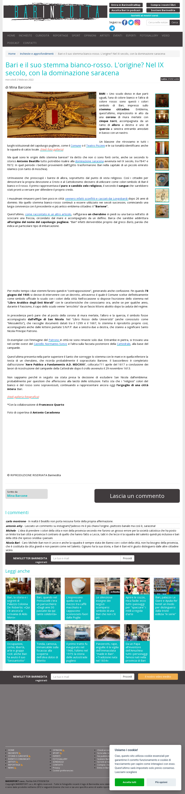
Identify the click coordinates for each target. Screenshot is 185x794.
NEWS (11, 767)
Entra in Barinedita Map (108, 767)
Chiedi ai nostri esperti (108, 750)
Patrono (54, 340)
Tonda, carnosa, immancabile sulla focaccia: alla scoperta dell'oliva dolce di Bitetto (47, 652)
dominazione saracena (89, 161)
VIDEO (166, 35)
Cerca (175, 22)
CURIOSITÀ (42, 35)
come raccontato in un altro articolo (48, 214)
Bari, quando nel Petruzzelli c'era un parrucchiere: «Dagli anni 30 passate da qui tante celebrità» (47, 606)
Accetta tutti (129, 782)
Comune (76, 145)
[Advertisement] (77, 259)
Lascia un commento (137, 496)
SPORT (76, 35)
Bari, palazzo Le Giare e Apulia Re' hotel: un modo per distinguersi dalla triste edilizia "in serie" (166, 606)
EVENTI (117, 35)
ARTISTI (104, 35)
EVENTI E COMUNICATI (19, 759)
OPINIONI (90, 35)
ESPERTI (131, 35)
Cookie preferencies (63, 770)
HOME (11, 35)
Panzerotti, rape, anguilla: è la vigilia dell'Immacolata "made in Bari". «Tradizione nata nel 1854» (107, 652)
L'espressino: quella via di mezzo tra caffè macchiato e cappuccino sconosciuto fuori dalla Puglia (77, 607)
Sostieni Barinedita (106, 759)
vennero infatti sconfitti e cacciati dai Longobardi (96, 198)
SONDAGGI (58, 761)
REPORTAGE (60, 35)
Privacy (56, 767)
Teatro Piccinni (95, 145)
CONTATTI (29, 43)
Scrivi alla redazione (107, 753)
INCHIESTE (25, 35)
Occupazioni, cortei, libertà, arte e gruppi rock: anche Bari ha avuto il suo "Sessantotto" (17, 652)
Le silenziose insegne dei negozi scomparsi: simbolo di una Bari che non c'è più (106, 607)
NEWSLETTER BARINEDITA (30, 560)
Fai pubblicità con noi (107, 756)
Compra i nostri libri (107, 764)
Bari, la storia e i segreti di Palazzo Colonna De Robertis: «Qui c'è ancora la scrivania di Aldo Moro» (18, 607)
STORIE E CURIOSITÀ (18, 756)
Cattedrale (123, 344)
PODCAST (13, 43)
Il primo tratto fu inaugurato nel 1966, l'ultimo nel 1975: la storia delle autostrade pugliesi (77, 652)
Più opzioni (161, 782)
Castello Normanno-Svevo (50, 344)
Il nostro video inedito (158, 676)
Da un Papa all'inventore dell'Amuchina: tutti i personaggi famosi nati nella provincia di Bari (137, 652)
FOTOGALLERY (149, 35)
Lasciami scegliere (126, 772)
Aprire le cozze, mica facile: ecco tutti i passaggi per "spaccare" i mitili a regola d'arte (136, 606)
